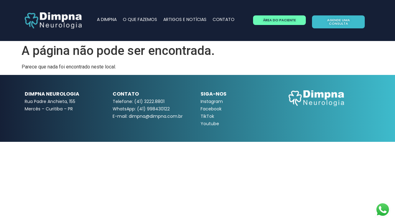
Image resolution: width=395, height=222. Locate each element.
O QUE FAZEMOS (140, 19)
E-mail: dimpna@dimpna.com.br (148, 116)
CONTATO (224, 19)
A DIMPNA (107, 19)
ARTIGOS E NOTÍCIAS (184, 19)
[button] (279, 20)
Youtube (210, 124)
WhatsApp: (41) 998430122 (141, 109)
